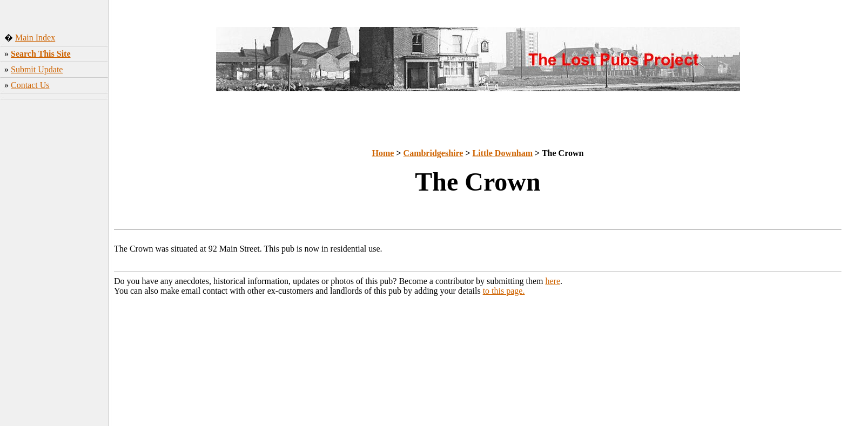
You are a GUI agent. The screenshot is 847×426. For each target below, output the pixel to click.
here (553, 281)
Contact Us (30, 85)
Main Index (35, 37)
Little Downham (503, 153)
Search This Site (41, 53)
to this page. (504, 290)
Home (383, 153)
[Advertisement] (54, 264)
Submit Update (37, 69)
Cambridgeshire (433, 153)
